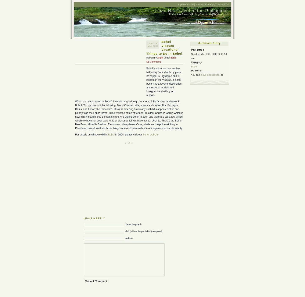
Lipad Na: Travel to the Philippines (192, 10)
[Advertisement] (110, 69)
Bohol (173, 57)
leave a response (210, 74)
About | (200, 4)
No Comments (153, 61)
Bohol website (151, 134)
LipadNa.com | (186, 4)
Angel (160, 57)
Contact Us (222, 4)
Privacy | (210, 4)
